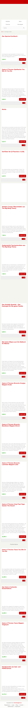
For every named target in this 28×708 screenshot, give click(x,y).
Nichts (4, 109)
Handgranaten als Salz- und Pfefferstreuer (11, 667)
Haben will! (22, 59)
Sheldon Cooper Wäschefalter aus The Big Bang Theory (13, 207)
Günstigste (20, 24)
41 (24, 376)
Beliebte (8, 21)
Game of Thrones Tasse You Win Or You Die (14, 550)
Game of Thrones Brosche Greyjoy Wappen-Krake (13, 384)
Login (13, 705)
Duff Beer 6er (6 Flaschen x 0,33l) (13, 151)
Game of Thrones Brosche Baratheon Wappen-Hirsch (11, 425)
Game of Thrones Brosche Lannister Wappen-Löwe (11, 463)
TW (5, 63)
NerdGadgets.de (18, 702)
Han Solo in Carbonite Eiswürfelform (9, 587)
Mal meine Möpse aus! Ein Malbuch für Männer (14, 342)
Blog (17, 705)
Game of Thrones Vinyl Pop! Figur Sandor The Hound (13, 505)
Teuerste (8, 24)
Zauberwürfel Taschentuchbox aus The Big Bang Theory (13, 246)
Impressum (17, 706)
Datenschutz (11, 706)
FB (3, 63)
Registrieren (7, 705)
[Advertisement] (14, 290)
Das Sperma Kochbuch (9, 36)
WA (8, 63)
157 (24, 697)
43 (24, 335)
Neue (20, 21)
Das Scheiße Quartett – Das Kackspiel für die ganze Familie (12, 305)
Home (2, 31)
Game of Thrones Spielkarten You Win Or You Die (13, 70)
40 (24, 239)
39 (24, 145)
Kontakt (21, 705)
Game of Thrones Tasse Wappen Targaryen (13, 623)
